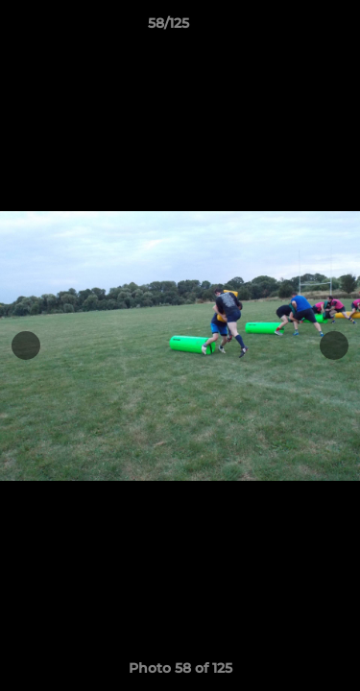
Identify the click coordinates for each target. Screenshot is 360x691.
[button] (290, 27)
